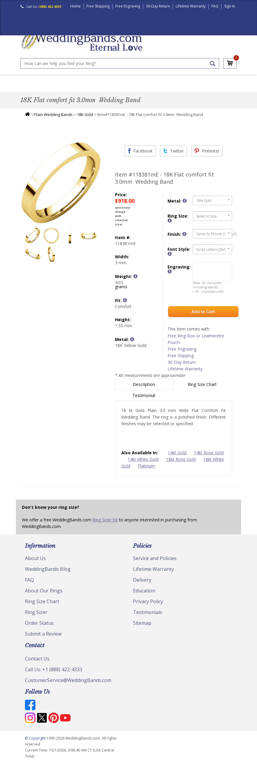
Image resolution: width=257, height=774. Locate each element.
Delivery (142, 585)
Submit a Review (43, 639)
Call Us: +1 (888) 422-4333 (53, 675)
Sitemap (142, 628)
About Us (35, 564)
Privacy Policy (148, 607)
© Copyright (36, 743)
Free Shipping (98, 6)
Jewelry (196, 87)
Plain (86, 87)
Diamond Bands (113, 87)
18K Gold (85, 120)
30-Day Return (158, 6)
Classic (69, 87)
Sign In (229, 6)
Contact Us (37, 664)
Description (144, 390)
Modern (142, 87)
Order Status (39, 628)
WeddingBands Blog (48, 574)
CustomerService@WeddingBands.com (68, 686)
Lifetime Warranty (191, 6)
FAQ (215, 6)
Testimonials (147, 618)
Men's (28, 87)
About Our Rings (43, 596)
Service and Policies (155, 564)
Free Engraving (127, 6)
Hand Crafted (169, 87)
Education (144, 596)
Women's (48, 87)
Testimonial (144, 401)
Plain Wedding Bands (53, 120)
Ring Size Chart (203, 390)
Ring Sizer (36, 618)
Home (75, 6)
